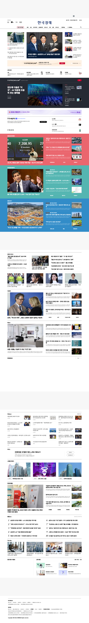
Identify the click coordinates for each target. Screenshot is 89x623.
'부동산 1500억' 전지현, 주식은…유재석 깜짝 (54, 285)
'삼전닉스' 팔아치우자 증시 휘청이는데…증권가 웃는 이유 (58, 139)
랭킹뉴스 (9, 516)
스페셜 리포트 (10, 461)
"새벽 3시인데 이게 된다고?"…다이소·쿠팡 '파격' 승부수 (24, 524)
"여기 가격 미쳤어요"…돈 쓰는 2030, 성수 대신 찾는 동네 (39, 268)
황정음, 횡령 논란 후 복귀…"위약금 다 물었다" (73, 285)
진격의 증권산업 (65, 479)
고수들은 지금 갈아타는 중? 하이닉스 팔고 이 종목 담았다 (63, 536)
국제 (50, 27)
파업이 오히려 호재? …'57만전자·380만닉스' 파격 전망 (70, 88)
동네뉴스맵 (52, 228)
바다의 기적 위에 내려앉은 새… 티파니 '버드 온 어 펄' (58, 342)
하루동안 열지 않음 (75, 63)
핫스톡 (8, 84)
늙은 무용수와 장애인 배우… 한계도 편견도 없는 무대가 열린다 (57, 302)
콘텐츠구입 (17, 609)
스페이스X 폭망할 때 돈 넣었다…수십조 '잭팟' (17, 265)
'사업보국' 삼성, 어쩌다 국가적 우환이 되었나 (33, 74)
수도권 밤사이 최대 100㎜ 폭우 (40, 442)
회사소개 (9, 602)
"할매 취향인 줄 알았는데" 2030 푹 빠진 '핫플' (16, 257)
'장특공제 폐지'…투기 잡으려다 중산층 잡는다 (35, 554)
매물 (63, 228)
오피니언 (57, 27)
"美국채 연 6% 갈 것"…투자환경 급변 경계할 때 (15, 74)
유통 (53, 27)
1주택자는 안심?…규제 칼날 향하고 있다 (73, 554)
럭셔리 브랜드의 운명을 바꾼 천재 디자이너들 (57, 350)
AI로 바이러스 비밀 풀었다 (13, 429)
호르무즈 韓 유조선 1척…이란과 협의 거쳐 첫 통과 (77, 56)
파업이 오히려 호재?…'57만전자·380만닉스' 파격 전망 (23, 536)
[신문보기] (8, 22)
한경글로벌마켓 (11, 167)
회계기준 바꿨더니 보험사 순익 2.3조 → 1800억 (15, 48)
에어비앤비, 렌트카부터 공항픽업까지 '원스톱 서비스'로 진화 (40, 417)
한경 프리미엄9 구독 (73, 20)
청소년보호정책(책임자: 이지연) (56, 609)
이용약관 (40, 609)
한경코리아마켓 (11, 136)
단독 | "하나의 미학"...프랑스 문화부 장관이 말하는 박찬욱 (24, 318)
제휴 (13, 609)
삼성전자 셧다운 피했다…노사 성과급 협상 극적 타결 (23, 520)
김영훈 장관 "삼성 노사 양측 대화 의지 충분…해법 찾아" (66, 442)
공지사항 (38, 559)
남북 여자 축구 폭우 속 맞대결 (39, 435)
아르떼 (8, 291)
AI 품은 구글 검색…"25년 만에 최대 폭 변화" (57, 188)
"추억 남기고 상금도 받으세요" (53, 222)
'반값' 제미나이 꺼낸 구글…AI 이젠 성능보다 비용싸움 (15, 57)
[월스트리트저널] (16, 22)
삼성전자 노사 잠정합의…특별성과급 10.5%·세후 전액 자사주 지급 (66, 436)
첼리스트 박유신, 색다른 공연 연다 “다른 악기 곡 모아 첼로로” (57, 294)
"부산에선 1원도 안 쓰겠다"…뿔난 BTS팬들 (61, 263)
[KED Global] (20, 22)
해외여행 (67, 509)
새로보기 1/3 (79, 414)
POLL (8, 449)
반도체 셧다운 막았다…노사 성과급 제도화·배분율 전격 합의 (14, 423)
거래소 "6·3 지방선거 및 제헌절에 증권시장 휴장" (58, 147)
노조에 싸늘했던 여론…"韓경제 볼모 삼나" (42, 423)
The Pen (9, 540)
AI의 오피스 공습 (39, 479)
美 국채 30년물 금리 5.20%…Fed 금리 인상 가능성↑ (23, 194)
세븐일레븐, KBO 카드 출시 (13, 416)
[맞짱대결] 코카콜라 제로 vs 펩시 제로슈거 (27, 452)
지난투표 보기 (70, 455)
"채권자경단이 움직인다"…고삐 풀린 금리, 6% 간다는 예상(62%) (58, 172)
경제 (27, 27)
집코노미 (46, 27)
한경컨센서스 (52, 162)
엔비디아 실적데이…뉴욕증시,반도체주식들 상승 (14, 442)
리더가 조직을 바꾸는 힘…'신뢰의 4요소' (54, 554)
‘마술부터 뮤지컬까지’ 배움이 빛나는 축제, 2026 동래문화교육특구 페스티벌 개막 (58, 486)
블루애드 (29, 602)
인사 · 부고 (77, 559)
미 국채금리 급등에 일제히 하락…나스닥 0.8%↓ (58, 180)
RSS (36, 609)
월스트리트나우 (50, 169)
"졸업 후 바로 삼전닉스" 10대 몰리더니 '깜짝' (62, 259)
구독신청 (14, 602)
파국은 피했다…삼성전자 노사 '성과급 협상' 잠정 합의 (44, 54)
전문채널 (63, 27)
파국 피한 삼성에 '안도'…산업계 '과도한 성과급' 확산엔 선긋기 (66, 429)
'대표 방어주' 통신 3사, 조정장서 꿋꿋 (55, 155)
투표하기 (70, 452)
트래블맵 (50, 509)
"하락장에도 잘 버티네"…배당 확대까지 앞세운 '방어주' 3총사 (25, 528)
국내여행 (59, 509)
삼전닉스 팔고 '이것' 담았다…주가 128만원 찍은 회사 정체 (63, 520)
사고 (81, 559)
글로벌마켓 (41, 27)
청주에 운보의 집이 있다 (51, 495)
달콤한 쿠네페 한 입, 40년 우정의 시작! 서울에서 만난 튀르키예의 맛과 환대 (25, 511)
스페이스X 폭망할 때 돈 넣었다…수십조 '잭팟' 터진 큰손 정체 (64, 532)
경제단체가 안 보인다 (50, 74)
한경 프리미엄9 (20, 27)
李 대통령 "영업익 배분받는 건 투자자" (77, 34)
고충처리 (19, 602)
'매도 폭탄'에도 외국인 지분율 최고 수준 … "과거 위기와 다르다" (15, 52)
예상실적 (51, 195)
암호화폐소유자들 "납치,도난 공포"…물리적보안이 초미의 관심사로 (66, 418)
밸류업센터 (75, 228)
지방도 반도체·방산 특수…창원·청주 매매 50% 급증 (58, 205)
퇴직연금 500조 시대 (15, 479)
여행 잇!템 (77, 509)
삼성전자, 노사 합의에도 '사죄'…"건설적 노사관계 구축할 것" (77, 42)
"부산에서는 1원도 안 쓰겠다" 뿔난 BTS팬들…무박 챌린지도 (63, 524)
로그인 (80, 20)
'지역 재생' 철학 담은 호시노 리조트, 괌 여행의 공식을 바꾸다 (58, 502)
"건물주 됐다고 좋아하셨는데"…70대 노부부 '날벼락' (15, 554)
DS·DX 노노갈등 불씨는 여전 (65, 423)
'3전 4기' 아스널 (68, 74)
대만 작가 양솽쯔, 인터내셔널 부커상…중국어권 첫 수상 (58, 310)
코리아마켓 (35, 27)
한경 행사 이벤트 (11, 559)
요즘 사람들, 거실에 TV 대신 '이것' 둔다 (19, 349)
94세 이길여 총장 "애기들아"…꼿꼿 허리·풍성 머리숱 (15, 285)
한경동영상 (9, 358)
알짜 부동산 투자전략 (51, 203)
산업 (31, 27)
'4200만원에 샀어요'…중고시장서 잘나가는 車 (62, 266)
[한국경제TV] (12, 22)
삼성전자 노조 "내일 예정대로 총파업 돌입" (20, 532)
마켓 (75, 162)
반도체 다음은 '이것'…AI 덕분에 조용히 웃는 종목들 (16, 90)
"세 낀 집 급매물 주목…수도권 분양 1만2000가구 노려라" (24, 227)
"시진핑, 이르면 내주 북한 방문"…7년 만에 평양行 (77, 49)
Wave (8, 322)
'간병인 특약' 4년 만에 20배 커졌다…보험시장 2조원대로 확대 (15, 44)
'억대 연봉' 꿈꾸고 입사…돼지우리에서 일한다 (62, 269)
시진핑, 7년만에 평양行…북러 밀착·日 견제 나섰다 (18, 435)
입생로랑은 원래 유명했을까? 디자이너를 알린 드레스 (58, 325)
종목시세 (63, 195)
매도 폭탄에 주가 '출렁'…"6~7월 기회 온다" (62, 256)
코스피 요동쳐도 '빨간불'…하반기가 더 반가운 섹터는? (70, 100)
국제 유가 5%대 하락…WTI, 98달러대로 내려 (40, 429)
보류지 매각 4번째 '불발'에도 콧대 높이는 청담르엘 (58, 214)
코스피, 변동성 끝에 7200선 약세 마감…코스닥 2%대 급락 (25, 163)
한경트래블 (9, 483)
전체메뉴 (70, 27)
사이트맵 (27, 609)
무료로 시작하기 (43, 121)
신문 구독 (67, 20)
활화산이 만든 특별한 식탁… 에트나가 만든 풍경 (57, 334)
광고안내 (24, 602)
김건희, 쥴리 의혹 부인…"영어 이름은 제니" (34, 285)
